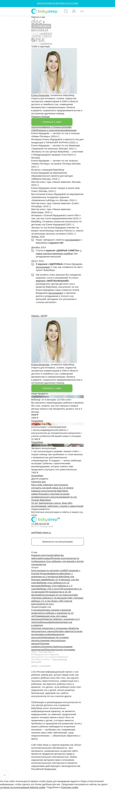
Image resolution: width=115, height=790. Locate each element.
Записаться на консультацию (57, 541)
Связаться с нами (51, 122)
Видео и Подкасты (53, 127)
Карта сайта (36, 662)
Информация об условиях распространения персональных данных (50, 640)
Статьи (35, 610)
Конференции (69, 130)
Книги (59, 130)
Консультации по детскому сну (47, 570)
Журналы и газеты (46, 130)
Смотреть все (38, 481)
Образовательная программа (59, 649)
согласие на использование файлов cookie (22, 787)
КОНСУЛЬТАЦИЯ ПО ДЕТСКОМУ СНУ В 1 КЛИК (57, 3)
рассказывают (72, 239)
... (40, 315)
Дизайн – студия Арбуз (41, 666)
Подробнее (37, 420)
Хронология (37, 127)
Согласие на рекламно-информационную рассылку (56, 634)
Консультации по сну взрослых (56, 595)
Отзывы (46, 558)
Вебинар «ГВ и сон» (47, 588)
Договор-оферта (63, 631)
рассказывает (43, 267)
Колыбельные (42, 622)
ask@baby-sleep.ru (41, 532)
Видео (53, 622)
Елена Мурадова (40, 95)
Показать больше (40, 116)
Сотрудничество (47, 646)
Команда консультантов (43, 555)
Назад (34, 315)
